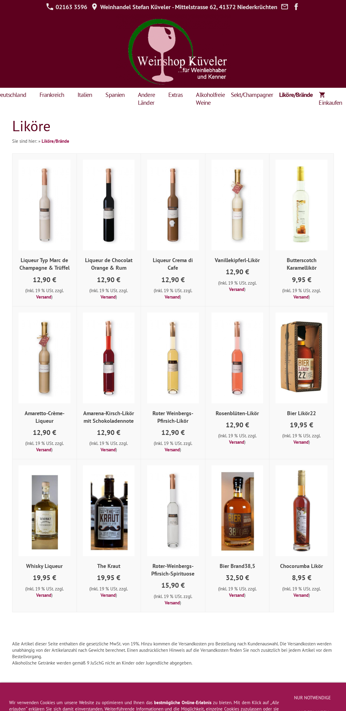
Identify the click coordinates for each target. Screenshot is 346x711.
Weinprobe (279, 693)
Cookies (324, 693)
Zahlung (303, 693)
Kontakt (232, 693)
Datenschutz (143, 693)
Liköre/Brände (55, 141)
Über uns (254, 693)
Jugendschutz (173, 700)
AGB (45, 693)
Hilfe (165, 693)
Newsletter (187, 693)
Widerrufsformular (107, 693)
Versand (43, 297)
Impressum (24, 693)
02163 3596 (66, 7)
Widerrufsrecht (69, 693)
